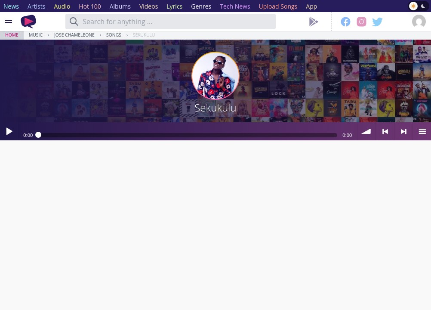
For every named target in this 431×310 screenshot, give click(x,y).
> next (403, 131)
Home (11, 35)
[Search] (74, 21)
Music (36, 35)
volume (366, 131)
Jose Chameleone (74, 35)
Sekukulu (144, 35)
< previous (385, 131)
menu (422, 131)
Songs (113, 35)
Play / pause (9, 131)
